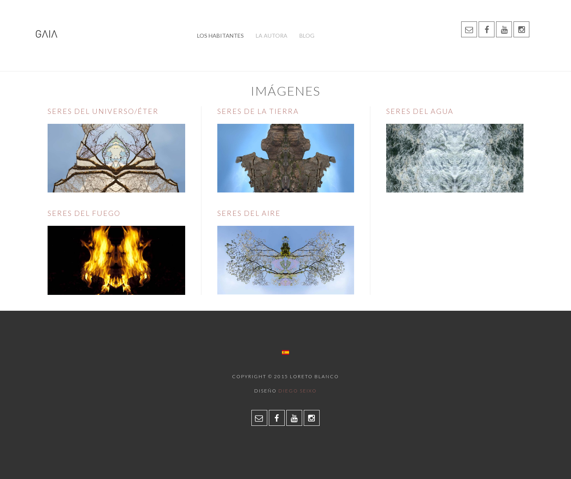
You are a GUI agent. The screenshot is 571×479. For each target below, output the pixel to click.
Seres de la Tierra (258, 111)
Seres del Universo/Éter (103, 111)
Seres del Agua (420, 111)
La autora (271, 35)
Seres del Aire (249, 213)
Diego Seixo (297, 391)
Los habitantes (220, 35)
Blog (306, 35)
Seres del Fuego (84, 213)
